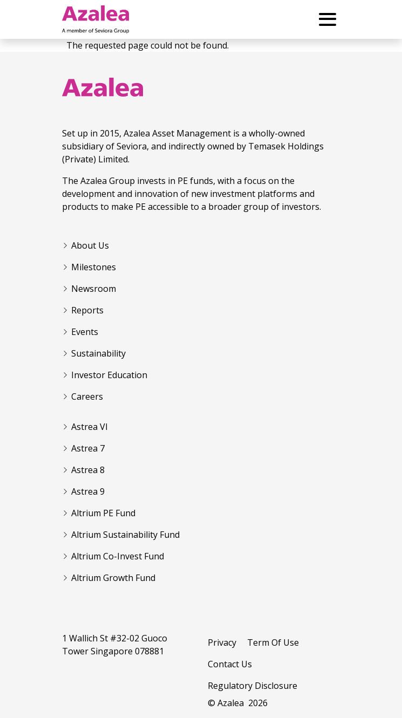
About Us (90, 245)
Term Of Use (273, 642)
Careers (87, 396)
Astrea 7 (88, 448)
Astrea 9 (88, 491)
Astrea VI (89, 427)
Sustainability (98, 353)
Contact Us (230, 664)
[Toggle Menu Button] (327, 19)
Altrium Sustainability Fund (125, 535)
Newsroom (93, 289)
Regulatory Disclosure (252, 686)
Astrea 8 (88, 470)
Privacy (222, 642)
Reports (87, 310)
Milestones (93, 267)
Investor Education (109, 375)
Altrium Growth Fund (113, 578)
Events (84, 332)
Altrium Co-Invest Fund (117, 556)
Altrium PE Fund (103, 513)
